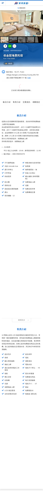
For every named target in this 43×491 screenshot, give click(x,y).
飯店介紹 (6, 102)
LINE (9, 46)
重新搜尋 (21, 8)
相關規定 (36, 102)
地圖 (29, 78)
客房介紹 (16, 102)
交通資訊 (26, 102)
